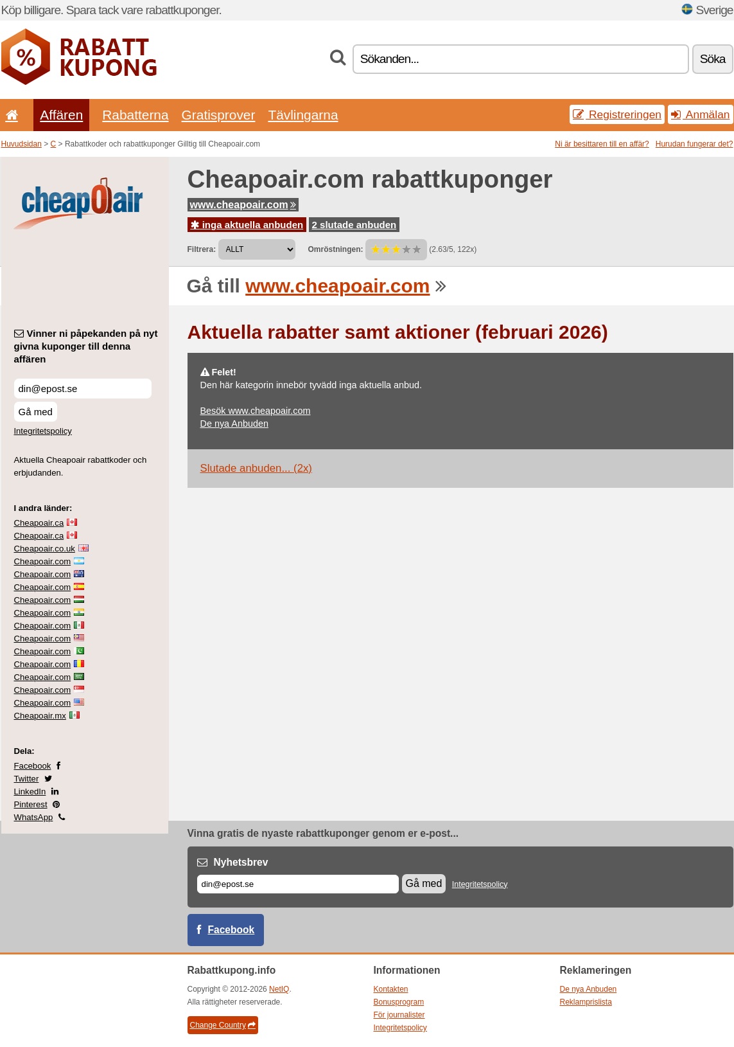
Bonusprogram (399, 1002)
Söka (713, 59)
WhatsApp (33, 817)
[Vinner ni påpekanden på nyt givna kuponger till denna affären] (83, 388)
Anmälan (700, 114)
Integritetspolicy (43, 431)
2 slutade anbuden (354, 224)
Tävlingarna (303, 114)
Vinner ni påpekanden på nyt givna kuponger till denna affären (86, 346)
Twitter (26, 778)
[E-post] (298, 884)
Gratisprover (219, 114)
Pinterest (31, 804)
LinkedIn (30, 791)
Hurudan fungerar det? (694, 143)
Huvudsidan (21, 143)
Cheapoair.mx (40, 715)
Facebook (32, 766)
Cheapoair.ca (39, 523)
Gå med (36, 411)
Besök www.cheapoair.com (255, 411)
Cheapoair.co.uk (44, 548)
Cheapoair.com (42, 561)
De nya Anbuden (234, 423)
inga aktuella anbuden (247, 224)
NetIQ (279, 989)
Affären (61, 114)
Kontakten (391, 989)
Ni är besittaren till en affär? (602, 143)
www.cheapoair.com (243, 204)
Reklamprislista (586, 1002)
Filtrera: (202, 249)
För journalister (399, 1014)
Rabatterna (135, 114)
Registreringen (617, 114)
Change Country (223, 1025)
